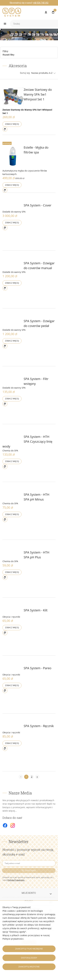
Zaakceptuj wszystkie (29, 966)
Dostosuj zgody (29, 957)
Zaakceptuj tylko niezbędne (29, 948)
